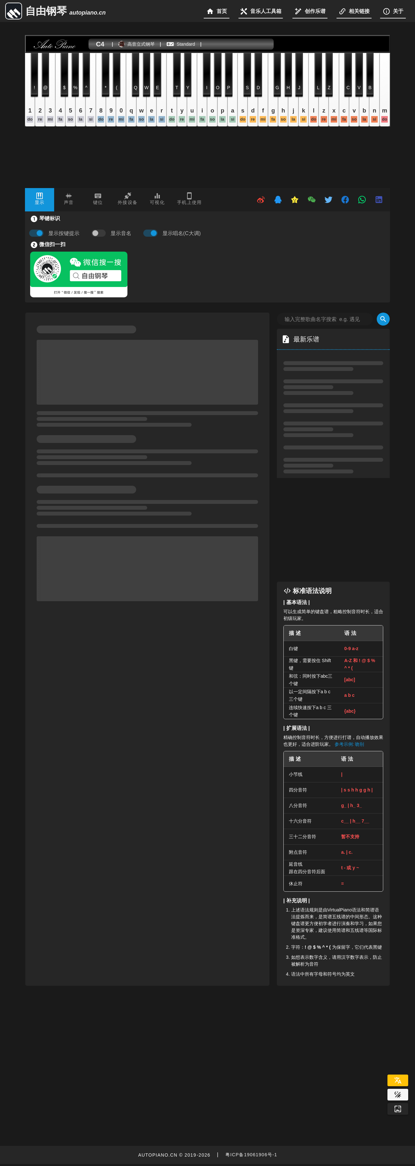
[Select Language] (397, 1080)
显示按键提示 (63, 233)
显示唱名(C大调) (181, 233)
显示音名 (121, 233)
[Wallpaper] (397, 1109)
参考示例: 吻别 (349, 744)
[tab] (39, 199)
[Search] (383, 319)
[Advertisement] (340, 529)
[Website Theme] (397, 1095)
